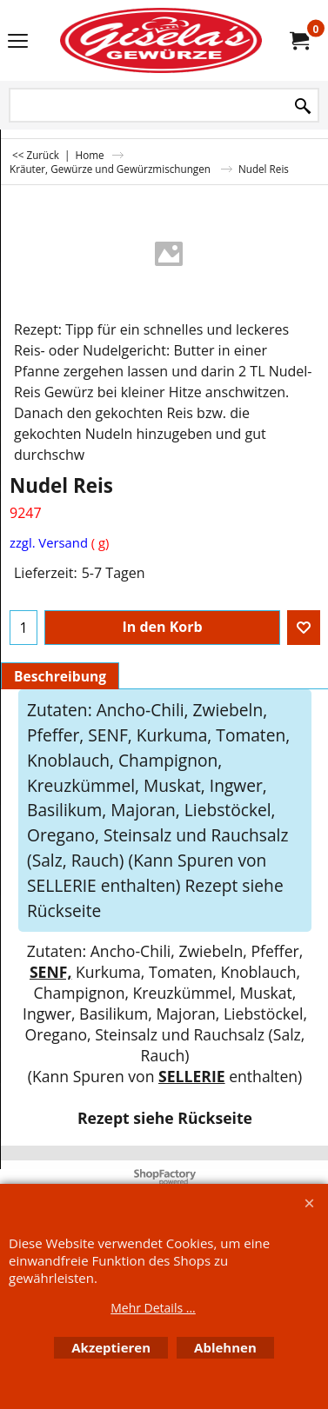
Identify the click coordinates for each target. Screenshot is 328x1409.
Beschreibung (60, 676)
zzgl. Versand (49, 542)
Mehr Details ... (153, 1307)
